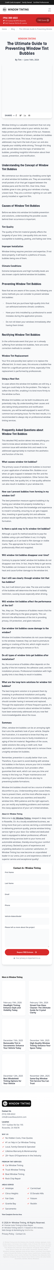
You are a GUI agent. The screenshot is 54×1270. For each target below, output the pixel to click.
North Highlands (27, 1248)
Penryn (42, 1248)
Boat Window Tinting (14, 1174)
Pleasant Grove (25, 1257)
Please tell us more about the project (20, 927)
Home (4, 29)
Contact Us (20, 1234)
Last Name (9, 883)
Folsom (33, 1198)
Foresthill (19, 1246)
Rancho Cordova (14, 1249)
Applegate (43, 1242)
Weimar (46, 1249)
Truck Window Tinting (15, 1169)
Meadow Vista (12, 1248)
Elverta (43, 1244)
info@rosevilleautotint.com (14, 1117)
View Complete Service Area (12, 1214)
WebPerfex (29, 1230)
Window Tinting (27, 38)
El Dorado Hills (37, 1193)
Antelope (9, 1188)
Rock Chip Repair (13, 1178)
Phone (7, 905)
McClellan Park (27, 1255)
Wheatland (6, 1251)
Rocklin (33, 1203)
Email (7, 894)
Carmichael (35, 1188)
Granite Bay (10, 1203)
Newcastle (19, 1248)
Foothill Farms (12, 1246)
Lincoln (38, 1246)
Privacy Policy (8, 1234)
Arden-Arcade (26, 1251)
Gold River (25, 1246)
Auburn (9, 1244)
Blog (13, 29)
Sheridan (40, 1249)
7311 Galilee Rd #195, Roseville (14, 21)
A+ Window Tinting (22, 818)
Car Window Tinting (14, 1165)
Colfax (30, 1244)
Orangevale (36, 1248)
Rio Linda (22, 1249)
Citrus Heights (11, 1193)
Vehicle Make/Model (13, 916)
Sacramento (10, 1208)
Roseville (31, 1242)
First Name (9, 872)
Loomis (43, 1246)
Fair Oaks (9, 1198)
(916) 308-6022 (10, 18)
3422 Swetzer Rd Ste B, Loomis (15, 23)
